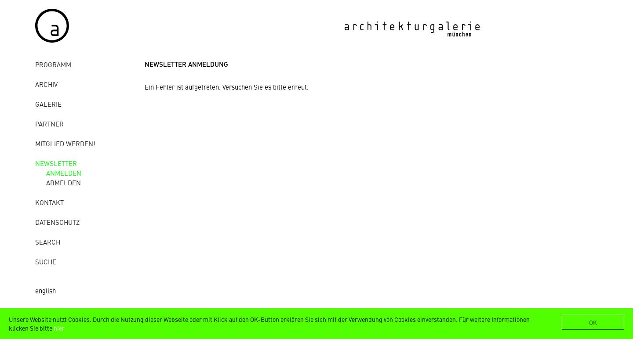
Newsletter (56, 163)
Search (47, 241)
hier (59, 328)
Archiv (46, 84)
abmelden (63, 182)
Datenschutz (57, 222)
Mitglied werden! (65, 143)
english (45, 290)
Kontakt (49, 202)
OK (593, 322)
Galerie (48, 103)
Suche (45, 261)
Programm (53, 64)
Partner (49, 123)
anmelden (63, 172)
